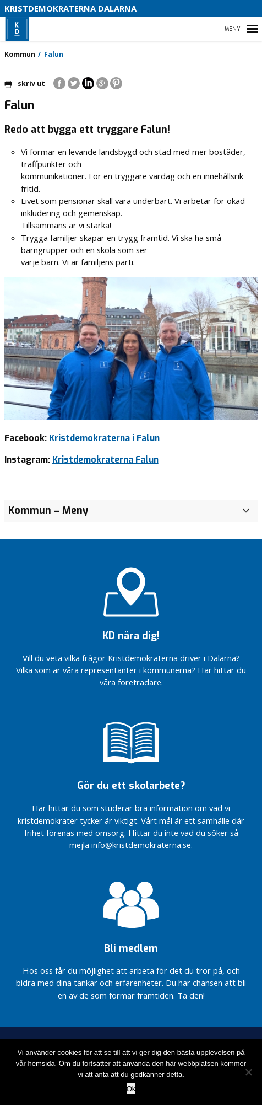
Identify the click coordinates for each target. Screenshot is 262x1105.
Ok (131, 1089)
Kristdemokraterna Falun (105, 459)
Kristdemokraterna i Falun (104, 438)
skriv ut (24, 83)
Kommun (19, 54)
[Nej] (248, 1071)
